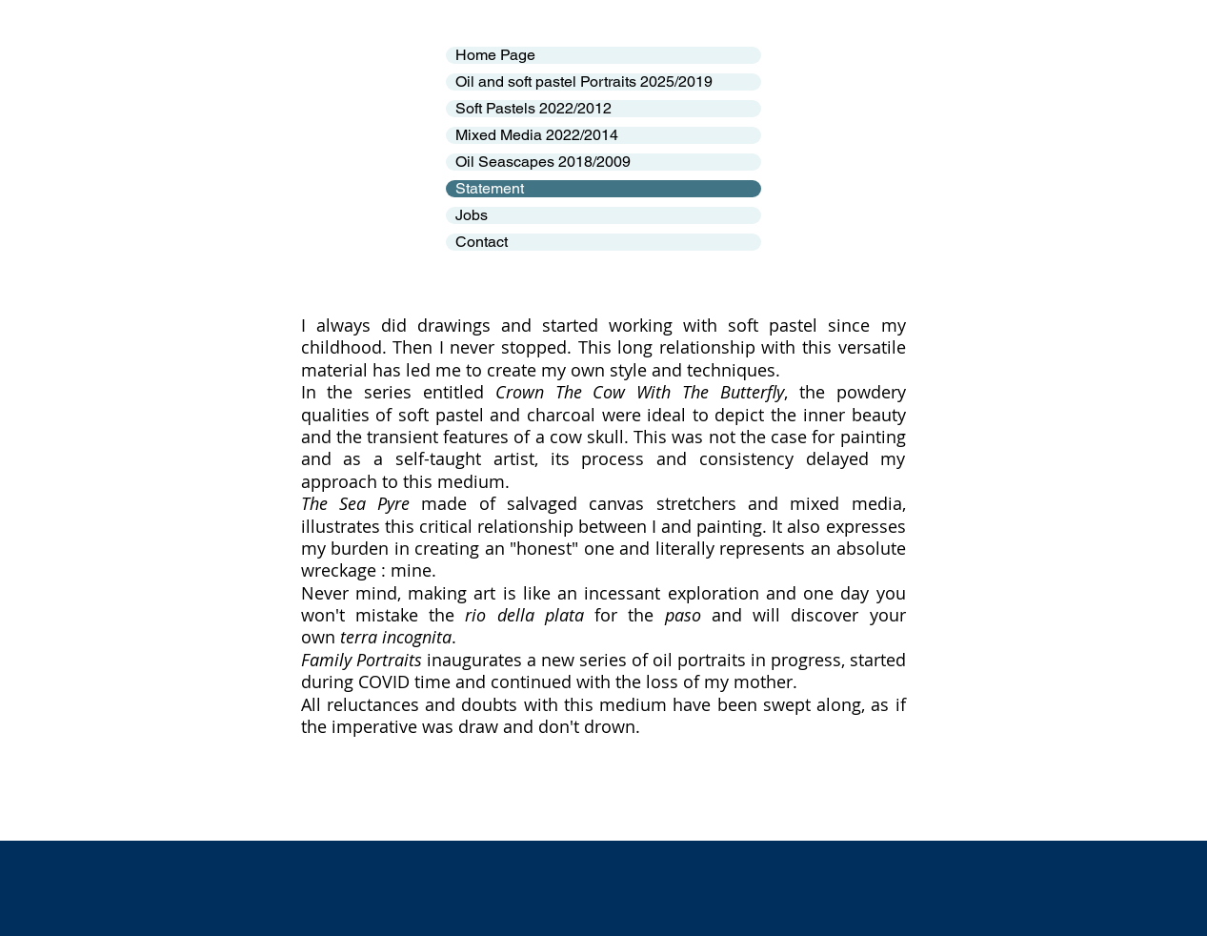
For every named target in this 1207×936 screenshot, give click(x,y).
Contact (481, 242)
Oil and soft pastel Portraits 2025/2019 (584, 82)
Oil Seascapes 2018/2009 (543, 162)
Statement (489, 188)
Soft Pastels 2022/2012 (533, 108)
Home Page (495, 55)
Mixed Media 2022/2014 (536, 135)
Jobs (471, 215)
